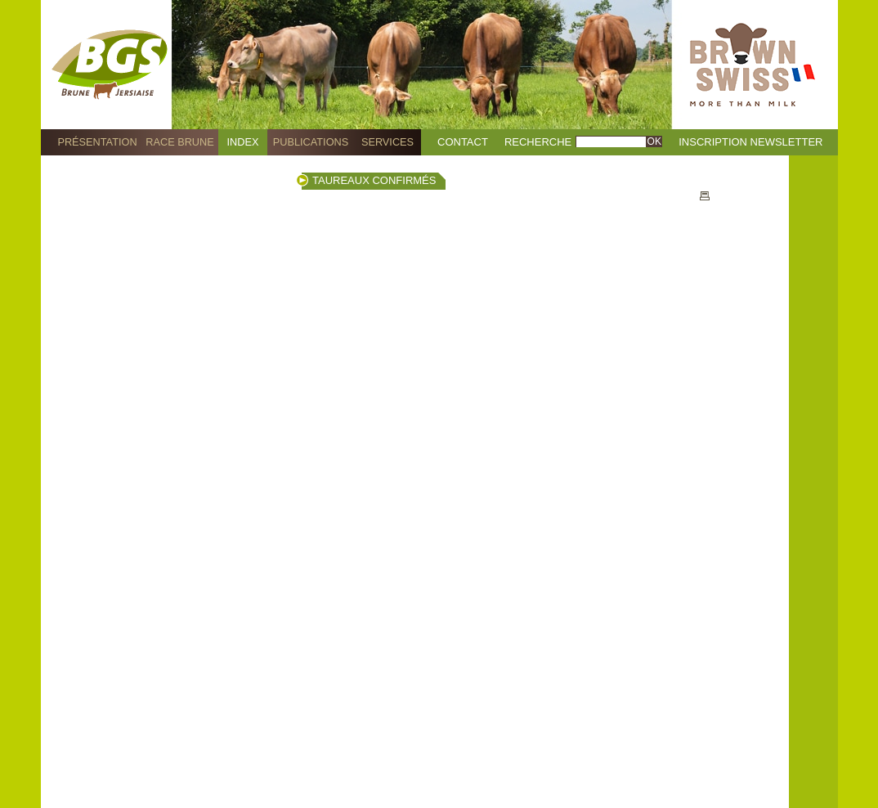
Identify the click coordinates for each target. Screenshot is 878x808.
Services (387, 142)
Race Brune (180, 142)
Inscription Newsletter (750, 142)
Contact (462, 142)
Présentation (97, 142)
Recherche (537, 142)
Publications (310, 142)
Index (243, 142)
